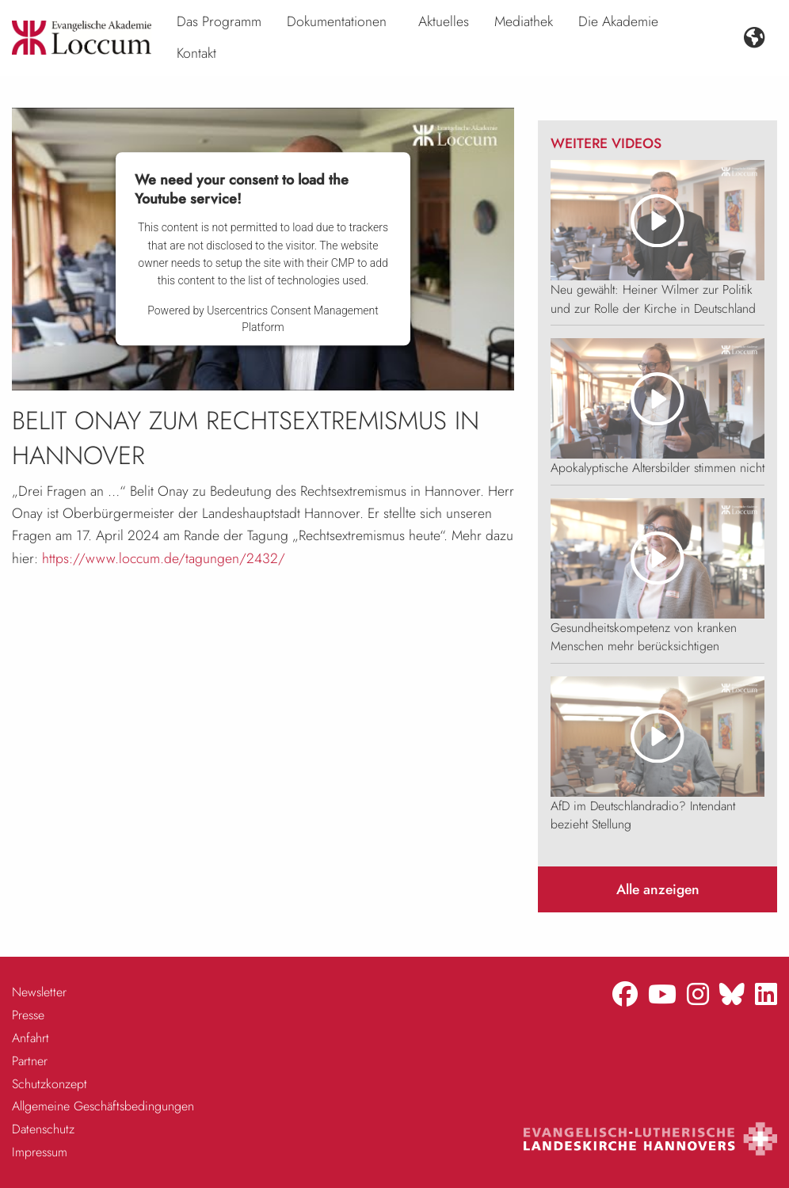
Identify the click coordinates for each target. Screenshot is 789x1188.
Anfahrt (30, 1038)
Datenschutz (43, 1129)
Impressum (39, 1152)
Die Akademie (618, 21)
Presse (28, 1015)
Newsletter (39, 992)
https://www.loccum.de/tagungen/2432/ (163, 558)
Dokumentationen (337, 21)
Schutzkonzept (49, 1084)
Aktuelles (443, 21)
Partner (30, 1061)
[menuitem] (219, 22)
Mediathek (523, 21)
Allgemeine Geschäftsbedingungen (103, 1106)
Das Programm (219, 21)
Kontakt (196, 53)
